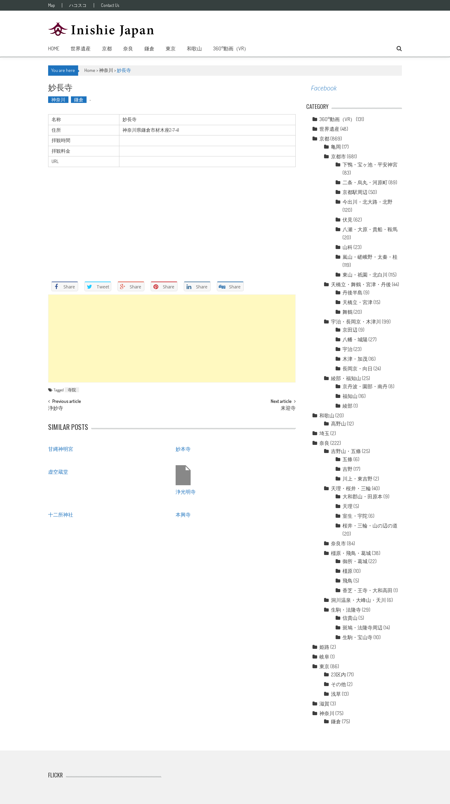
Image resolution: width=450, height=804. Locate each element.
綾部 (347, 406)
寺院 (72, 389)
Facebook (324, 88)
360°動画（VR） (231, 48)
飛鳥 (347, 581)
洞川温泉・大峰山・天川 (358, 600)
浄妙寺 (55, 408)
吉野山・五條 (346, 451)
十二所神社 (60, 514)
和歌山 (194, 48)
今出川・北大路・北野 (367, 202)
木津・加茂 (355, 359)
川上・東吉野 (357, 479)
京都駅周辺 (355, 192)
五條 (347, 459)
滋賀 (324, 703)
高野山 (338, 423)
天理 (347, 506)
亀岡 (336, 147)
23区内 (338, 674)
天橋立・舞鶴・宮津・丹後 (361, 284)
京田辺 (350, 330)
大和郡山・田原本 (362, 496)
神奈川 (106, 70)
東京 (171, 48)
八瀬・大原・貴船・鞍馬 (370, 229)
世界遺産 (81, 48)
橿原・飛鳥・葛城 (351, 553)
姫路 (324, 647)
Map (51, 5)
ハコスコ (78, 5)
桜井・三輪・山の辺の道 (370, 525)
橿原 (347, 571)
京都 (107, 48)
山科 (347, 247)
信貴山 (350, 618)
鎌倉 (149, 48)
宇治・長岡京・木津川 (356, 321)
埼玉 (324, 433)
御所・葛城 (355, 561)
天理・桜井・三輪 (351, 488)
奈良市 (338, 543)
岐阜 (324, 657)
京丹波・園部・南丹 (365, 386)
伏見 (347, 219)
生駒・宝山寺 (357, 637)
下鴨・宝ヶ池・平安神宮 (370, 164)
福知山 (350, 396)
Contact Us (111, 5)
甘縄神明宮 (60, 448)
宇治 (347, 349)
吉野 (347, 469)
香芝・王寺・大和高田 (367, 590)
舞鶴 (347, 312)
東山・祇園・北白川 (365, 275)
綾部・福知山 (346, 378)
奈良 (128, 48)
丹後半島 (352, 292)
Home (53, 48)
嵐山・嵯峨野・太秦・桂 (370, 257)
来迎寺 (288, 408)
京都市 (338, 156)
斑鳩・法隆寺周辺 (362, 627)
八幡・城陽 (355, 339)
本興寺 (183, 514)
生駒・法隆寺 (346, 610)
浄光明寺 (186, 491)
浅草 (336, 694)
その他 (338, 684)
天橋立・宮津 (357, 302)
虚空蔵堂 (58, 471)
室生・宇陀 (355, 516)
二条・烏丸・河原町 (365, 182)
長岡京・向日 (357, 368)
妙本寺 (183, 448)
